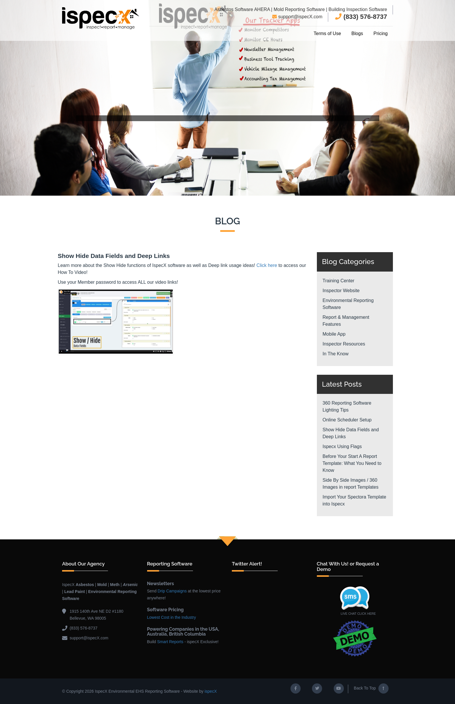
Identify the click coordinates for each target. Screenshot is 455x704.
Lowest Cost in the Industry (171, 617)
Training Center (339, 280)
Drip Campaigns (172, 591)
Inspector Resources (344, 343)
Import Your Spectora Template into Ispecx (354, 500)
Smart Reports (170, 641)
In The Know (336, 353)
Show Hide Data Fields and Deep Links (351, 433)
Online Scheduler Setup (347, 419)
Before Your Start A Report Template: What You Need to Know (352, 463)
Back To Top (371, 688)
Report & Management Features (346, 321)
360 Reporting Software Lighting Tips (347, 406)
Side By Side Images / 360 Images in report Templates (351, 484)
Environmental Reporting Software (348, 304)
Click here (267, 265)
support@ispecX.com (297, 16)
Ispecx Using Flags (342, 446)
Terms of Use (327, 33)
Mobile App (334, 334)
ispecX (211, 691)
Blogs (357, 33)
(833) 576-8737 (361, 16)
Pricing (380, 33)
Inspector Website (341, 290)
